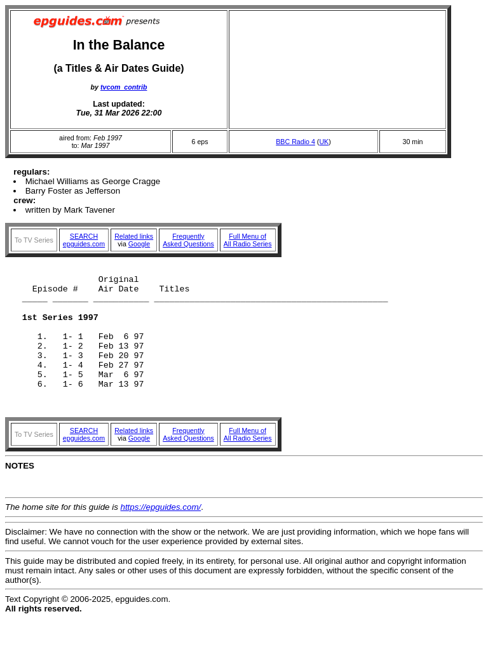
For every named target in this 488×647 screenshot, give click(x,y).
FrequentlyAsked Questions (188, 240)
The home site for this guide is (63, 535)
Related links (133, 236)
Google (139, 244)
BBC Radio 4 (295, 141)
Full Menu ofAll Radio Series (248, 240)
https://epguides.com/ (161, 535)
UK (324, 141)
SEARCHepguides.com (84, 240)
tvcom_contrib (123, 87)
